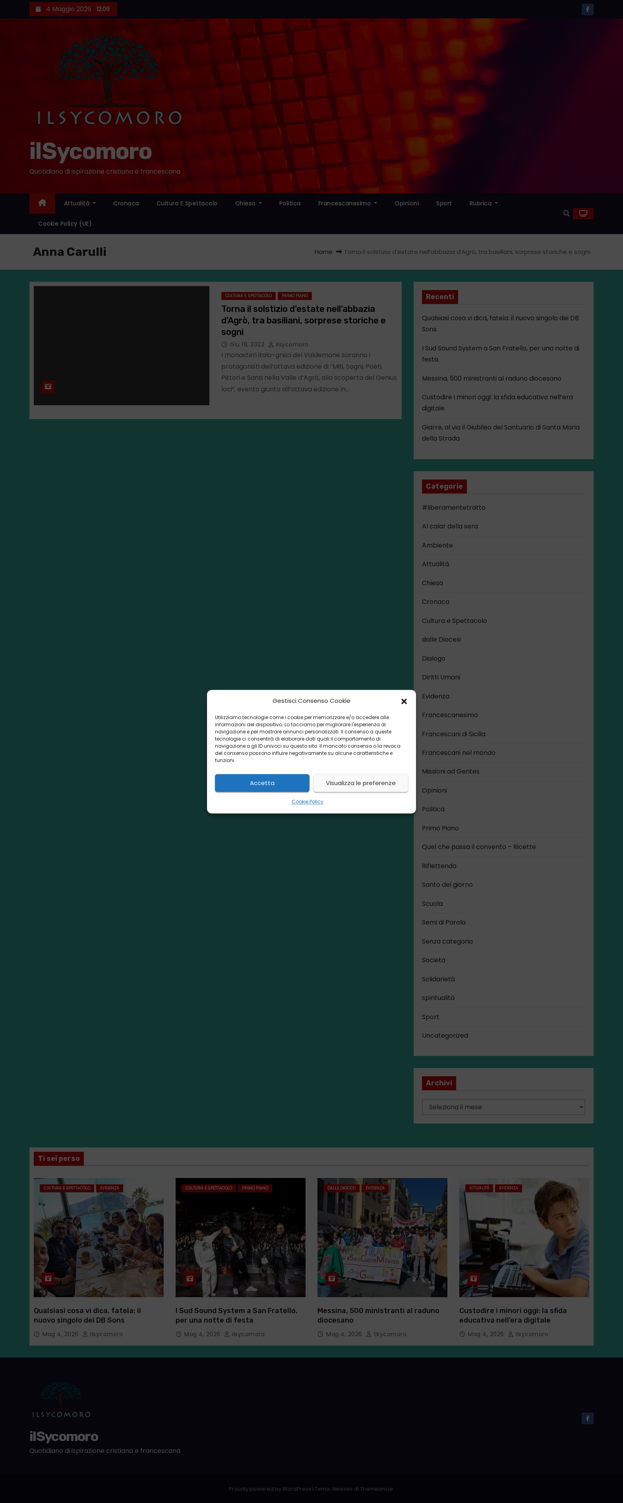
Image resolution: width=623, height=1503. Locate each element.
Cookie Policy (307, 802)
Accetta (262, 783)
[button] (404, 701)
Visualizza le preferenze (361, 783)
